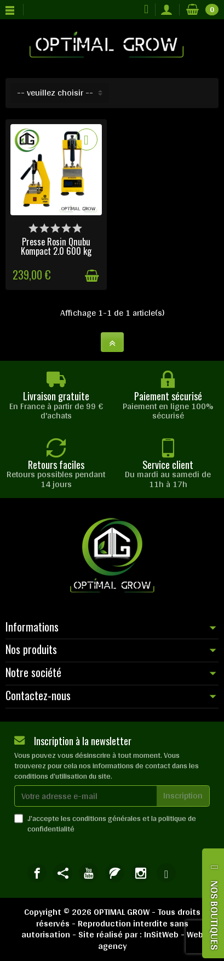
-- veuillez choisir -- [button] (55, 92)
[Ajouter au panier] (92, 276)
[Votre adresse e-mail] (86, 796)
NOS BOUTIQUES (214, 915)
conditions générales (106, 818)
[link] (37, 872)
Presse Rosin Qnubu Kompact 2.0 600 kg (56, 246)
